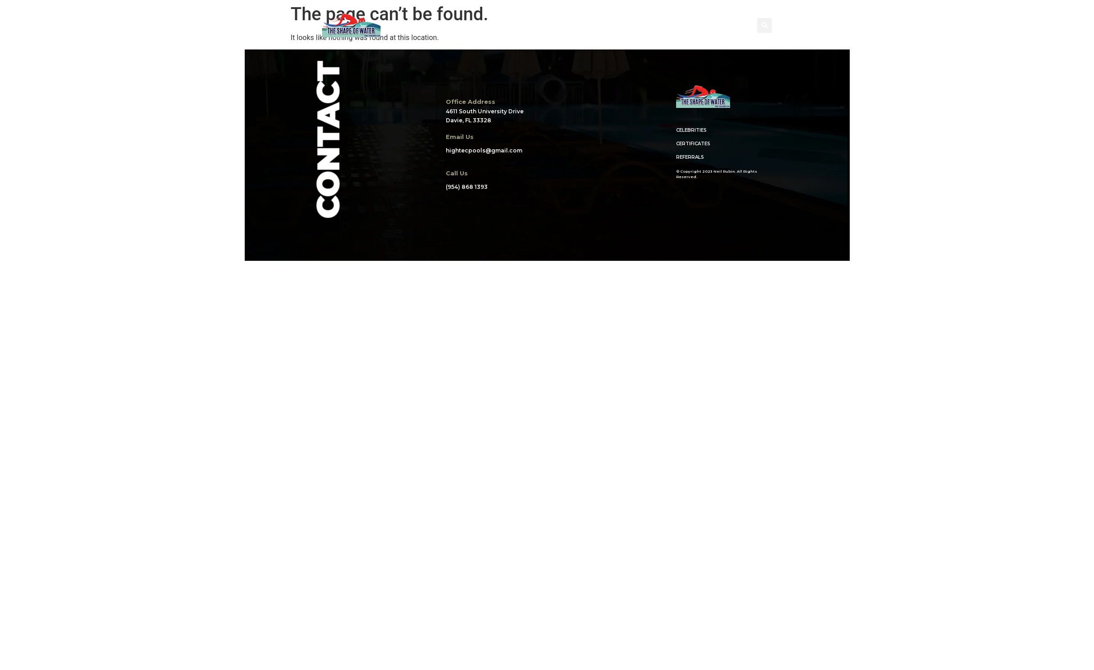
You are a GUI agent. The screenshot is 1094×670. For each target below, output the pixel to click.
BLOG (664, 25)
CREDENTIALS (611, 25)
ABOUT (438, 25)
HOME (398, 25)
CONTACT (708, 25)
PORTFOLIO (487, 25)
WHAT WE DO (545, 25)
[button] (764, 25)
